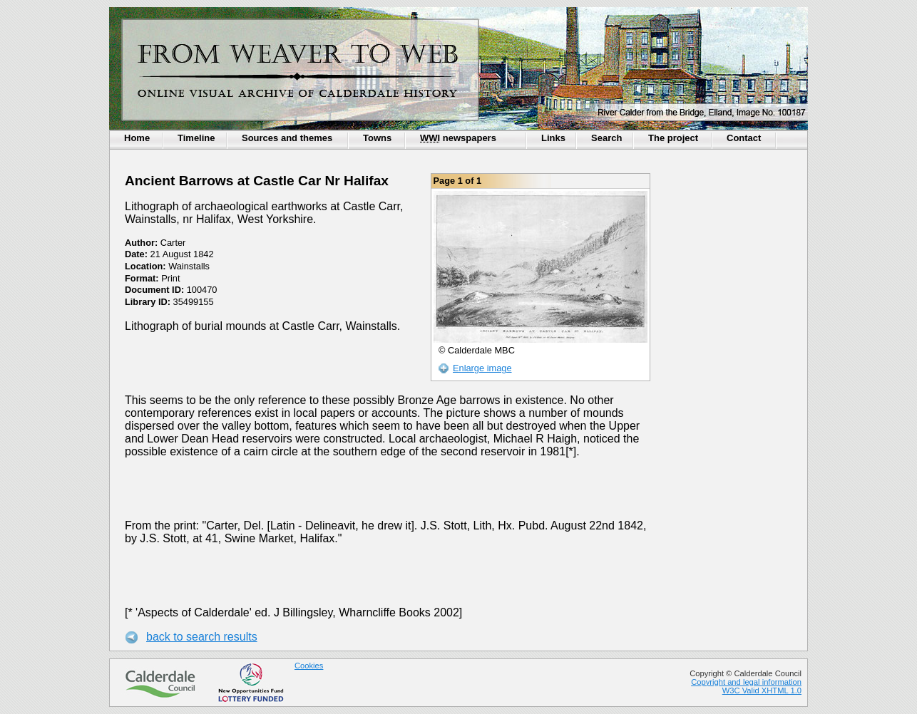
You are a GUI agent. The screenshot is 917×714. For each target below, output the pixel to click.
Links (553, 138)
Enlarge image (482, 368)
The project (673, 138)
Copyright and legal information (746, 682)
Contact (744, 138)
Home (137, 138)
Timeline (196, 138)
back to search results (201, 637)
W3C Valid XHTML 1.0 (761, 690)
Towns (377, 138)
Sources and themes (287, 138)
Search (606, 138)
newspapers (458, 138)
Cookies (308, 665)
